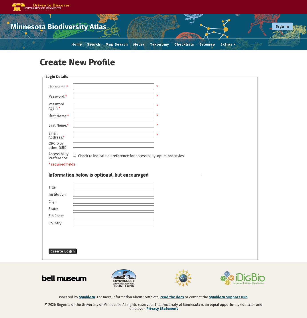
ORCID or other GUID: (58, 146)
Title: (53, 187)
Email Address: (56, 135)
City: (52, 202)
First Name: (58, 116)
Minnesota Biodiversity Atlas (69, 26)
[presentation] (84, 237)
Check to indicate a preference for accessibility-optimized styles (131, 156)
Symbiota (87, 297)
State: (53, 209)
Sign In (282, 26)
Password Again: (56, 106)
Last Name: (58, 125)
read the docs (172, 297)
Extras (226, 44)
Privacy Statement (162, 308)
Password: (57, 96)
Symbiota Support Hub (228, 297)
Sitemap (207, 44)
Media (139, 44)
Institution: (58, 195)
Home (76, 44)
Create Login (62, 251)
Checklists (184, 44)
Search (93, 44)
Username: (57, 87)
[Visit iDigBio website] (242, 278)
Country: (55, 223)
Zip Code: (56, 216)
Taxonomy (159, 44)
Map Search (117, 44)
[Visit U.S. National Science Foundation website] (183, 278)
